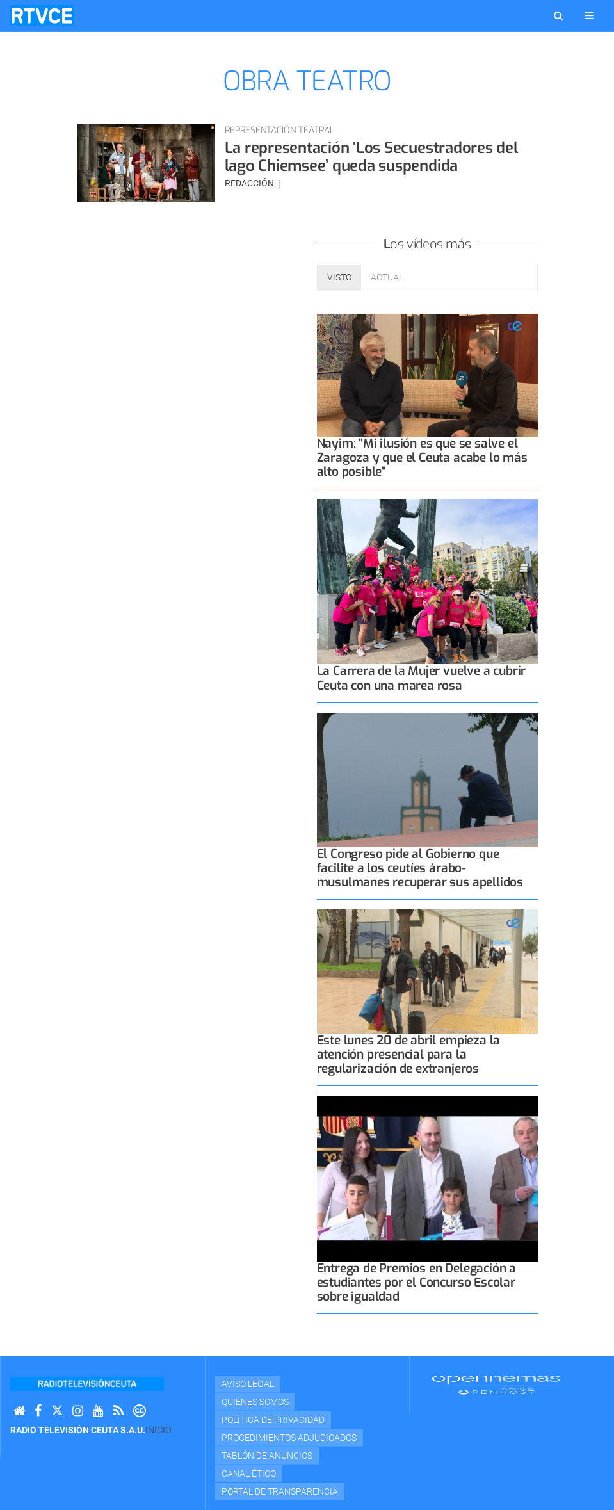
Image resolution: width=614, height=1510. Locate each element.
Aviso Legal (248, 1384)
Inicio (158, 1430)
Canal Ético (249, 1473)
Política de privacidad (273, 1420)
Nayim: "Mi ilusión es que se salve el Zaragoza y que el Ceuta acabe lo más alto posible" (422, 457)
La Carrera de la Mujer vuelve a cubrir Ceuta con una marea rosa (421, 678)
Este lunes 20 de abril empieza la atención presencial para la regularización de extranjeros (409, 1054)
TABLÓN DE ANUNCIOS (267, 1455)
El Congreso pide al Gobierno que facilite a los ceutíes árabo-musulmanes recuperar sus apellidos (420, 868)
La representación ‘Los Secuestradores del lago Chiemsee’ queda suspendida (371, 157)
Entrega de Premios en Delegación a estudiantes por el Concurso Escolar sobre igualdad (416, 1282)
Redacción (250, 183)
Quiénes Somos (255, 1402)
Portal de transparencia (280, 1491)
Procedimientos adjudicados (289, 1438)
